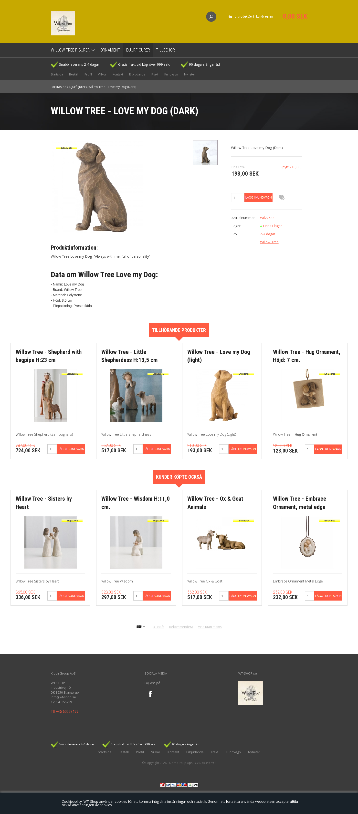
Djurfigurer (138, 50)
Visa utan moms (210, 626)
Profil (88, 74)
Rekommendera (181, 626)
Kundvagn (171, 74)
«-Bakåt (158, 626)
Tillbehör (165, 50)
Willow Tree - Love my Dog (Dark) (112, 87)
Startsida (57, 74)
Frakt (154, 74)
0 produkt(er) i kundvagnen (254, 16)
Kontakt (118, 74)
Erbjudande (137, 74)
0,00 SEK (295, 16)
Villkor (102, 74)
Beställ (73, 74)
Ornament (110, 50)
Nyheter (189, 74)
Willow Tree (269, 242)
